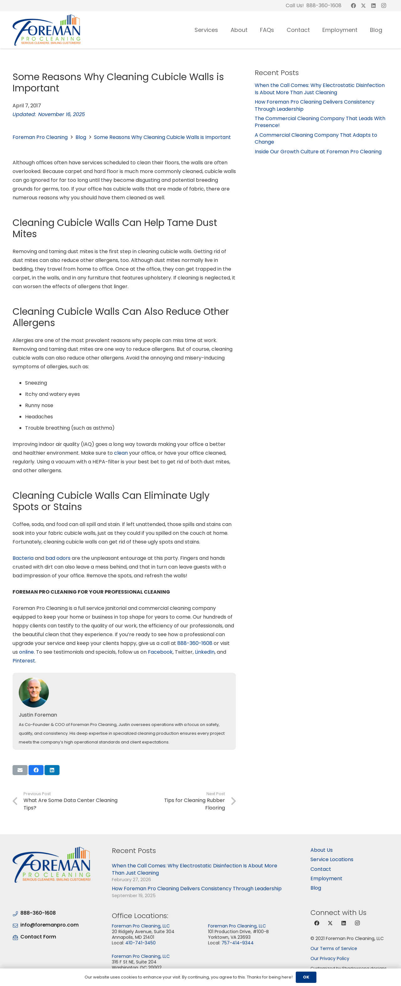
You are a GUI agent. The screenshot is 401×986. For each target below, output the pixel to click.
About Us (321, 850)
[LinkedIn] (373, 6)
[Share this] (36, 770)
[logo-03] (47, 30)
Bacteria (23, 558)
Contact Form (38, 936)
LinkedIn (205, 652)
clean (121, 453)
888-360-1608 (194, 643)
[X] (363, 6)
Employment (326, 878)
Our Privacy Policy (329, 958)
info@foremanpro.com (49, 924)
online (26, 652)
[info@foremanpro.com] (16, 925)
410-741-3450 (140, 943)
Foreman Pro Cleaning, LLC (141, 926)
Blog (81, 137)
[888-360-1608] (16, 913)
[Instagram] (383, 6)
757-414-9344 (237, 943)
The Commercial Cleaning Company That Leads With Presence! (320, 122)
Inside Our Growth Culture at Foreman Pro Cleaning (318, 151)
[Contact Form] (16, 936)
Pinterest (24, 660)
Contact (320, 869)
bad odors (57, 558)
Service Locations (331, 859)
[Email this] (20, 770)
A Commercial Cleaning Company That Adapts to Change (316, 138)
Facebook (160, 652)
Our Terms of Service (333, 948)
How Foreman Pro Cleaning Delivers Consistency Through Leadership (314, 105)
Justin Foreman (38, 714)
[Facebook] (353, 6)
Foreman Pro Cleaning (40, 137)
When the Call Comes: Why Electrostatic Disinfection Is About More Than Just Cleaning (320, 89)
